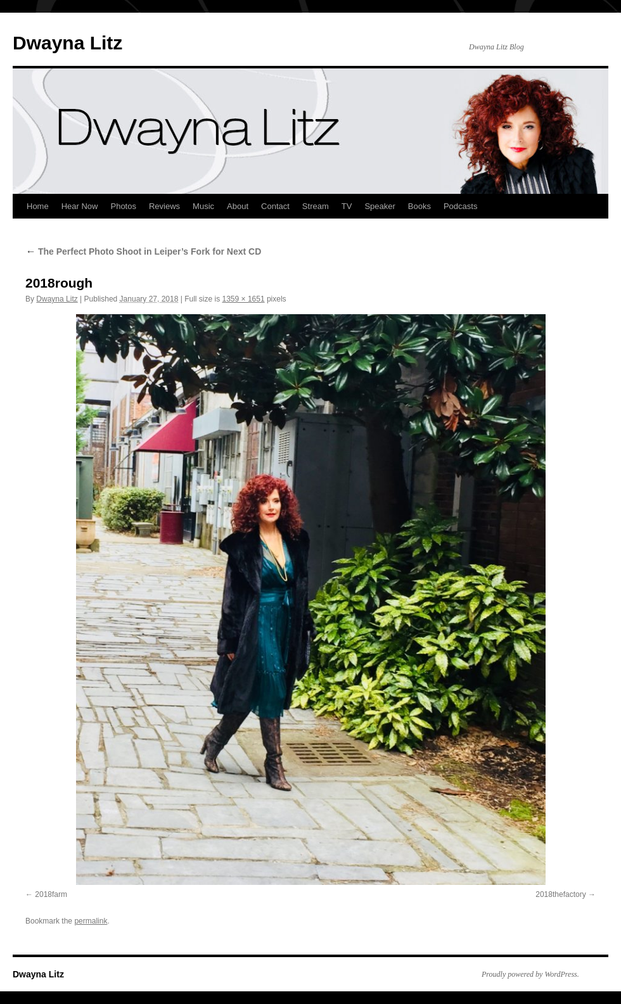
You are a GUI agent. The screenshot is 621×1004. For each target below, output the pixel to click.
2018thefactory (560, 894)
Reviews (164, 206)
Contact (275, 206)
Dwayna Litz (67, 42)
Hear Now (79, 206)
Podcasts (460, 206)
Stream (315, 206)
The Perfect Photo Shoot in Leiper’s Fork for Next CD (143, 251)
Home (38, 206)
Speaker (379, 206)
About (237, 206)
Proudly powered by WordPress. (530, 974)
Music (203, 206)
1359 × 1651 (243, 299)
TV (347, 206)
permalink (90, 921)
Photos (123, 206)
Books (419, 206)
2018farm (51, 894)
